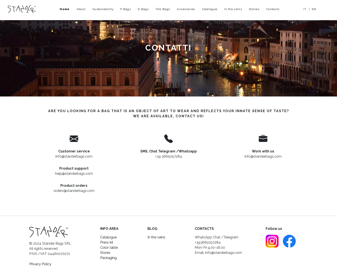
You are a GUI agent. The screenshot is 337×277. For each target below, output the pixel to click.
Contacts (272, 9)
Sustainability (102, 9)
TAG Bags (163, 9)
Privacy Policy (40, 264)
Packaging (108, 258)
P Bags (125, 9)
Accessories (186, 9)
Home (64, 9)
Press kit (106, 242)
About (81, 9)
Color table (109, 247)
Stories (254, 9)
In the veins (233, 9)
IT (304, 9)
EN (314, 9)
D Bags (143, 9)
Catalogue (210, 9)
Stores (105, 253)
